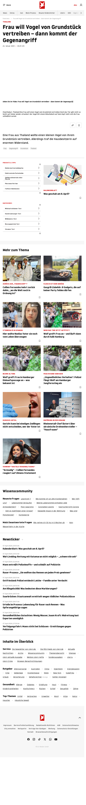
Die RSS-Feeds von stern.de (51, 649)
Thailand (33, 148)
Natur (74, 696)
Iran (21, 13)
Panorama (6, 18)
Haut (54, 684)
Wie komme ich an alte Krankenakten (51, 499)
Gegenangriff (13, 148)
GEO (69, 13)
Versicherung (18, 677)
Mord (56, 696)
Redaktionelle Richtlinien (45, 725)
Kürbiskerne (24, 515)
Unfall (19, 696)
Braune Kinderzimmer (47, 13)
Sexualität (64, 688)
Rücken (42, 688)
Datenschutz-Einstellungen (67, 729)
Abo (75, 5)
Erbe (7, 673)
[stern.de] (42, 5)
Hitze (65, 696)
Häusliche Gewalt (22, 700)
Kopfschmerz (28, 688)
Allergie (19, 684)
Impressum (7, 725)
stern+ (62, 13)
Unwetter (45, 696)
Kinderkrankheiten (11, 688)
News (5, 13)
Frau (5, 148)
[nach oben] (80, 718)
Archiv (20, 653)
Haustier (6, 700)
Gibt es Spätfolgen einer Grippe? (19, 511)
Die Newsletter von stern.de (24, 649)
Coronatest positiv (46, 507)
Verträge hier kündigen (37, 729)
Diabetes (30, 684)
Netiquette (22, 729)
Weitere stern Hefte (35, 657)
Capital (76, 13)
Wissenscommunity (36, 653)
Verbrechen (32, 696)
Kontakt (30, 732)
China (47, 669)
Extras (12, 13)
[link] (81, 5)
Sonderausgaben (56, 657)
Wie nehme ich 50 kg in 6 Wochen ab (49, 522)
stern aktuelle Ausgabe (12, 657)
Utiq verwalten (10, 729)
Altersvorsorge (20, 669)
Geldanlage (18, 673)
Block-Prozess (31, 13)
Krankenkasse (33, 673)
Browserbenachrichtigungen (46, 732)
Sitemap (72, 653)
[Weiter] (81, 13)
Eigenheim (58, 669)
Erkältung (43, 684)
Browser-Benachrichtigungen (29, 661)
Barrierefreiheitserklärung (24, 725)
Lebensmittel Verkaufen (22, 503)
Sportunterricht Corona (69, 507)
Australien (35, 669)
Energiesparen (73, 669)
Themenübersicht (56, 653)
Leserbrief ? (26, 499)
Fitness (64, 684)
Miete (46, 673)
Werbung (51, 729)
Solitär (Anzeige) (59, 677)
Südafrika (70, 673)
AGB (58, 725)
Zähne (75, 688)
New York (57, 673)
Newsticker (11, 539)
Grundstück (24, 148)
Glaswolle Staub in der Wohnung (51, 511)
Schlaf (52, 688)
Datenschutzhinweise (70, 725)
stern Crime (8, 661)
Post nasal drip (27, 507)
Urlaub (5, 677)
